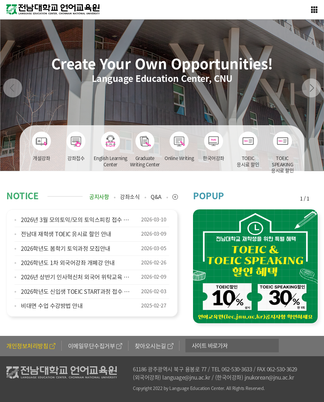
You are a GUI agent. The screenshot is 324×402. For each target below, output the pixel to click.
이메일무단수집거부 (95, 346)
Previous (12, 87)
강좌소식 (130, 196)
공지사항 (99, 196)
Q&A (156, 196)
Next (311, 87)
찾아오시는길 (154, 346)
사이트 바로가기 (211, 346)
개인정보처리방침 (30, 346)
